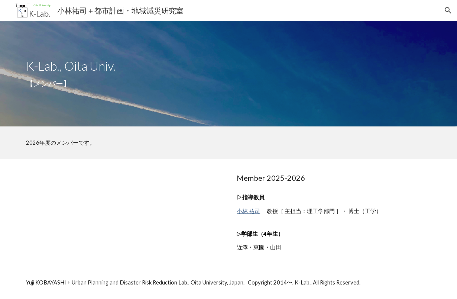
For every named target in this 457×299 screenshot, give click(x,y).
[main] (228, 73)
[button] (448, 10)
